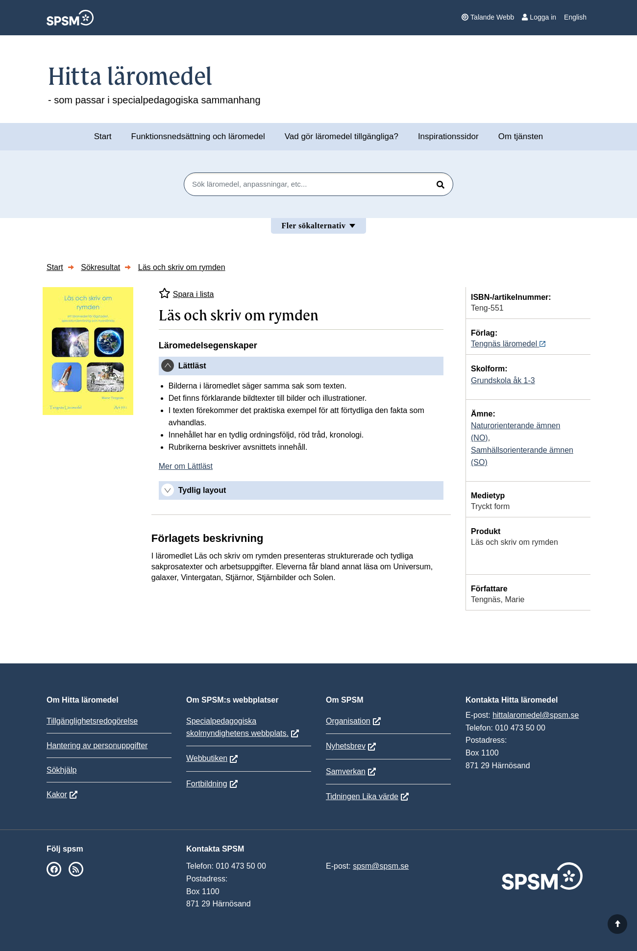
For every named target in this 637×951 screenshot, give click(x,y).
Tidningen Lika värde (362, 796)
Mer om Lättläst (186, 466)
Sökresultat (100, 267)
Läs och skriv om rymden (181, 267)
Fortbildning (206, 784)
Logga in (539, 17)
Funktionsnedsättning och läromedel (198, 136)
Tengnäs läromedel (508, 344)
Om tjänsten (520, 136)
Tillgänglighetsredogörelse (92, 721)
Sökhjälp (61, 770)
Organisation (348, 721)
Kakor (57, 794)
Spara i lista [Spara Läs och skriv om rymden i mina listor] (186, 293)
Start (103, 136)
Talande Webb (488, 17)
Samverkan (346, 771)
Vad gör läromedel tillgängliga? (341, 136)
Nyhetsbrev (346, 746)
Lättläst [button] (192, 366)
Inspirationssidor (448, 136)
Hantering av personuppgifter (97, 745)
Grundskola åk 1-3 (503, 380)
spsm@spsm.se (381, 866)
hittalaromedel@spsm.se (535, 715)
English (575, 17)
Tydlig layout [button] (202, 490)
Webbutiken (206, 758)
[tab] (301, 366)
